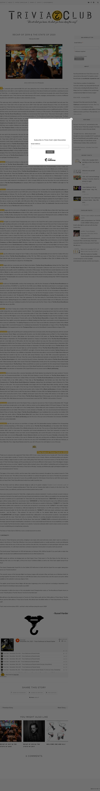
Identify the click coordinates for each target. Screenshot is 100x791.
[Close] (71, 119)
